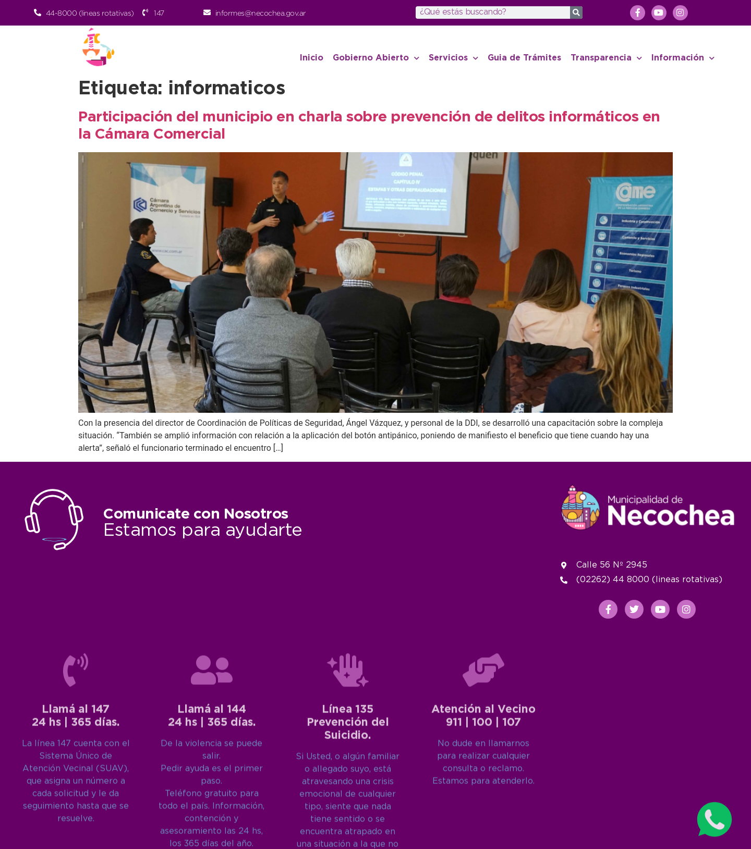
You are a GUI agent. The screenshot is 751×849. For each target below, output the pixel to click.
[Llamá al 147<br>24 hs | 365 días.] (75, 769)
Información (682, 58)
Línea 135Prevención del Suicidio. (348, 822)
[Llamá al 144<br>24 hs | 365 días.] (211, 769)
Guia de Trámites (524, 58)
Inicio (311, 58)
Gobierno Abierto (376, 58)
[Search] (576, 12)
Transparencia (606, 58)
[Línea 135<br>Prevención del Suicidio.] (348, 769)
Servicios (453, 58)
